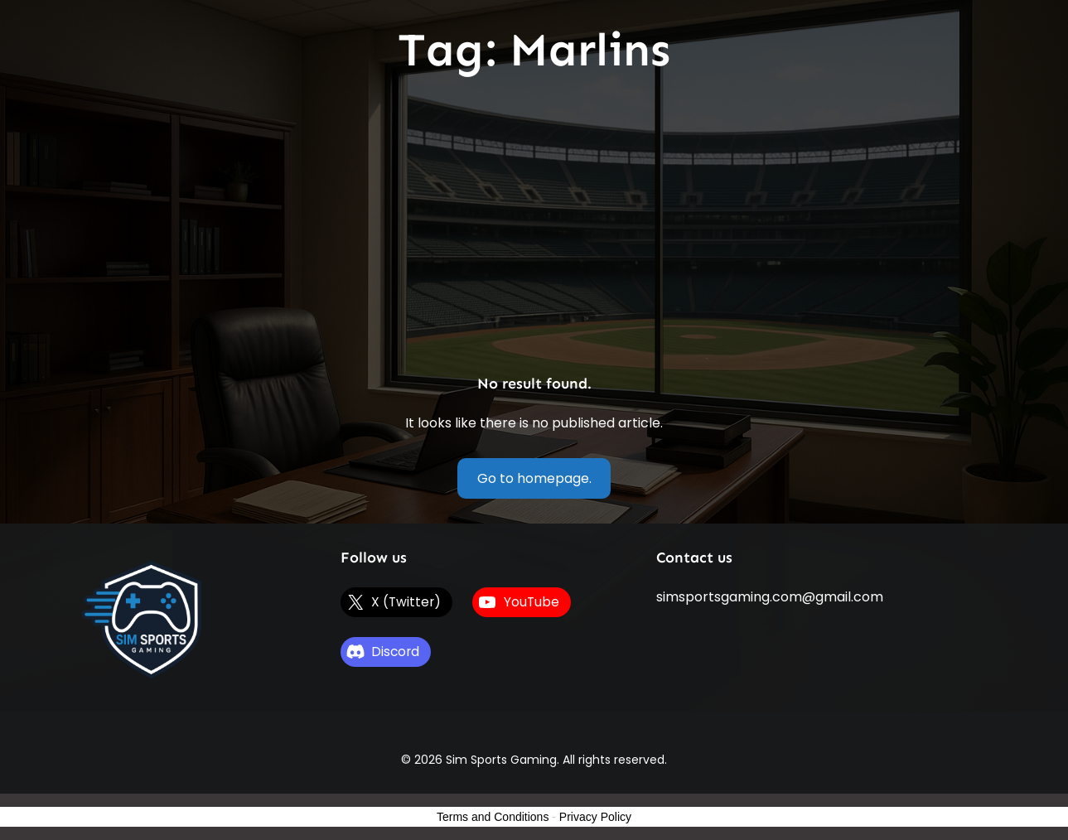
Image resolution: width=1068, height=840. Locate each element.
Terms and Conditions (492, 816)
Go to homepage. (534, 478)
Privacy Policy (595, 816)
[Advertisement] (534, 227)
